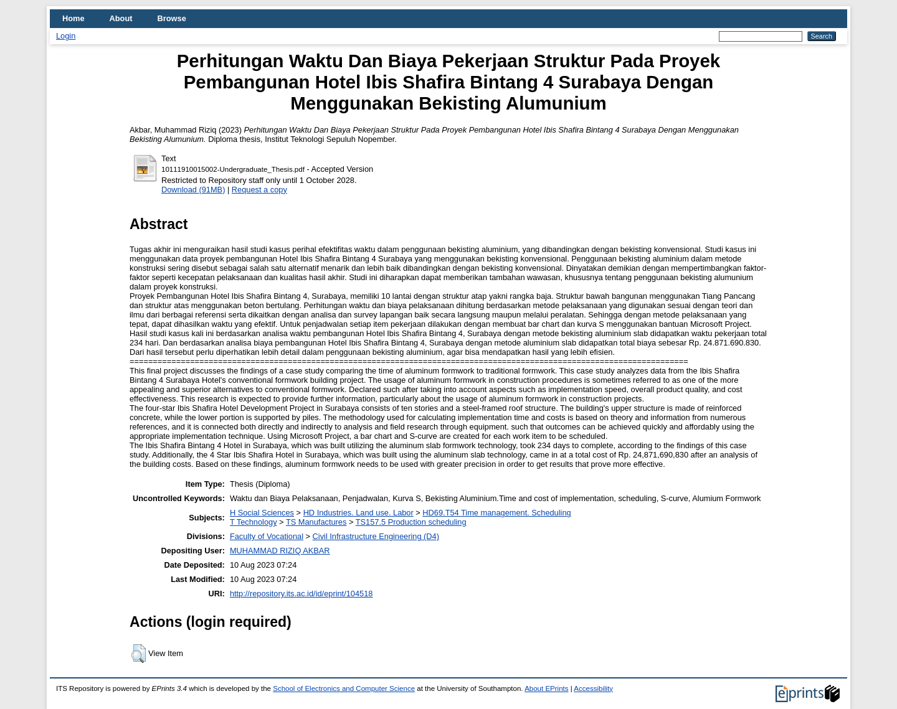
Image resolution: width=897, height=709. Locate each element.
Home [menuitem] (73, 18)
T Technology (253, 522)
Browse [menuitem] (172, 18)
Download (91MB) (193, 189)
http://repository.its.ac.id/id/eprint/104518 (301, 593)
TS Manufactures (316, 522)
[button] (138, 653)
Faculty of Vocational (266, 536)
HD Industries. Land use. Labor (358, 512)
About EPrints (546, 688)
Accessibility (593, 688)
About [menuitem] (121, 18)
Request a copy (259, 189)
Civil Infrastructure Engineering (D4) (376, 536)
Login (65, 35)
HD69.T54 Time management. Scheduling (496, 512)
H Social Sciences (262, 512)
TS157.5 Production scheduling (411, 522)
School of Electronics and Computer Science (344, 688)
